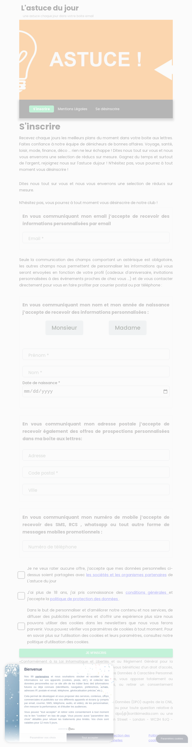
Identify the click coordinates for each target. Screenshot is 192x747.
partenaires (42, 676)
